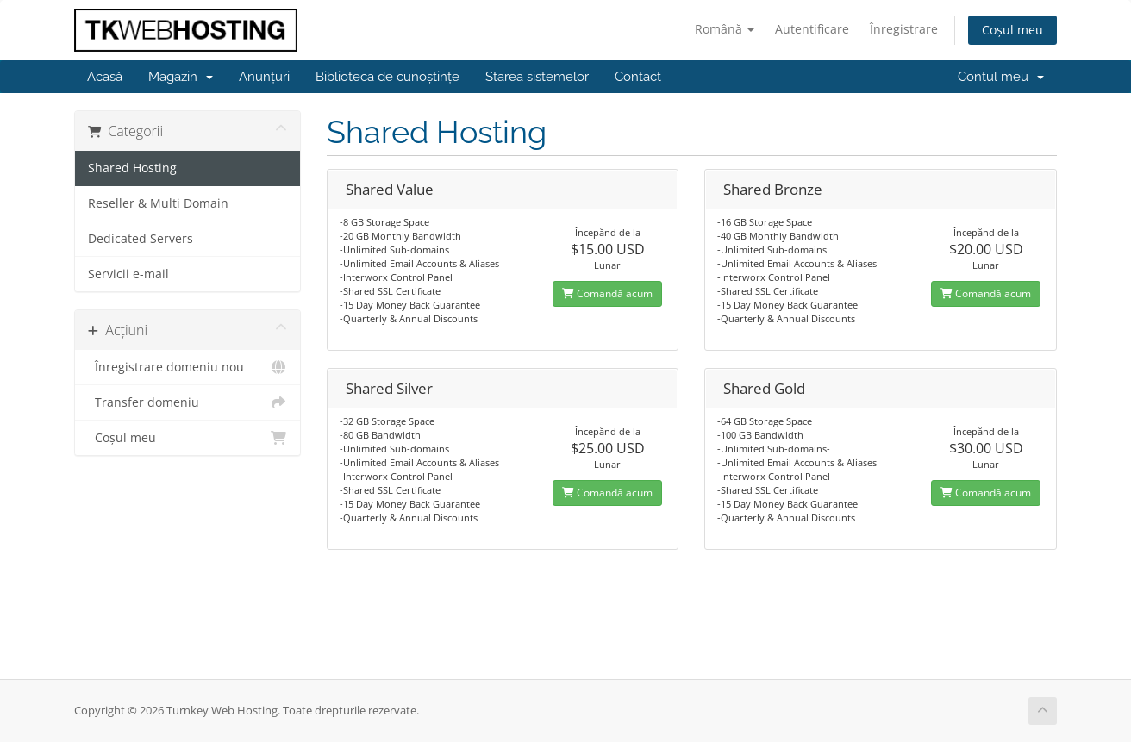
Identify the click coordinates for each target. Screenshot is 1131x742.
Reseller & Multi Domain (158, 203)
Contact (638, 76)
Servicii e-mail (128, 274)
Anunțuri (264, 76)
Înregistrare (904, 29)
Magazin (180, 76)
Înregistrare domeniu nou (187, 367)
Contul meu (1001, 76)
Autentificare (812, 29)
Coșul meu (1012, 30)
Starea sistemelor (537, 76)
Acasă (104, 76)
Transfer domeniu (187, 402)
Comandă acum (607, 293)
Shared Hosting (132, 168)
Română (724, 29)
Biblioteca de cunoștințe (387, 76)
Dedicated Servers (140, 238)
